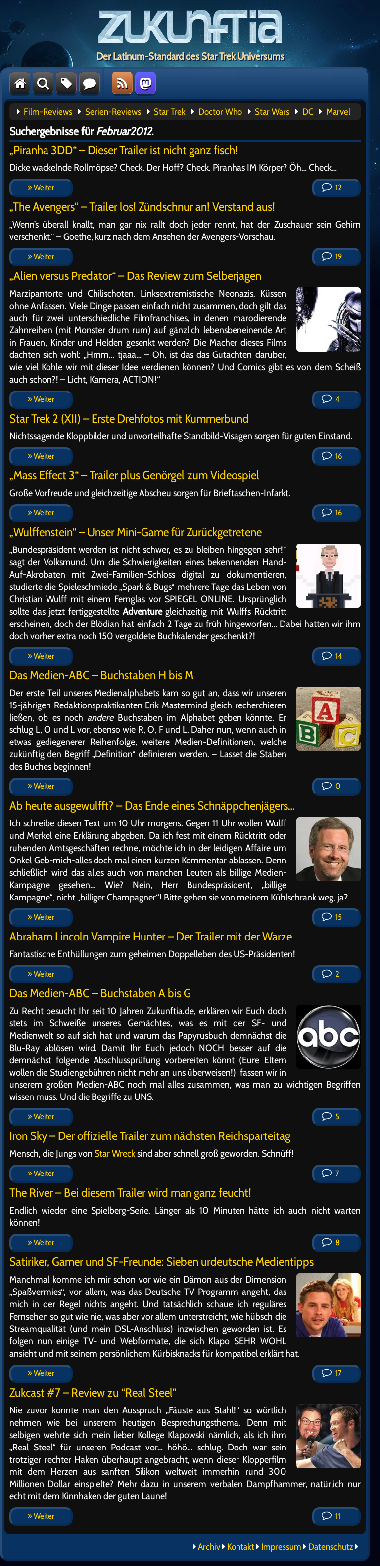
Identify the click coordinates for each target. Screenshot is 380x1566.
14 (332, 656)
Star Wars (272, 111)
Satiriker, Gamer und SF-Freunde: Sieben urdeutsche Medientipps (161, 1261)
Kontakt (240, 1546)
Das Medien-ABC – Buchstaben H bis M (101, 675)
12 (332, 187)
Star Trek (170, 111)
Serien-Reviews (113, 111)
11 (331, 1516)
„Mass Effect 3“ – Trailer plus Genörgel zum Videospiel (134, 475)
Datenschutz (330, 1546)
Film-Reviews (48, 111)
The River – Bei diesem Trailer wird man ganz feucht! (130, 1192)
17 (331, 1373)
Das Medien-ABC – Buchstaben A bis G (100, 993)
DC (307, 111)
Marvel (338, 111)
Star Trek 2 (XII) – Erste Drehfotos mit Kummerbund (129, 418)
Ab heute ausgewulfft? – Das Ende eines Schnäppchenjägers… (152, 805)
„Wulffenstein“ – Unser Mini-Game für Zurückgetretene (135, 532)
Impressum (281, 1546)
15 (332, 917)
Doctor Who (220, 111)
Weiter (41, 187)
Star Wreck (115, 1153)
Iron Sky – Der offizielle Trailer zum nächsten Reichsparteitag (149, 1136)
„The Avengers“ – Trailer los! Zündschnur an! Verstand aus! (142, 206)
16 (332, 456)
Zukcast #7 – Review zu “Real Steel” (93, 1392)
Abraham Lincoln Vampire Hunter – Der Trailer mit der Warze (150, 936)
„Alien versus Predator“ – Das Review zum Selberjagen (135, 276)
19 (332, 256)
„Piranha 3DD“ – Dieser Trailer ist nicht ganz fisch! (123, 150)
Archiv (209, 1546)
